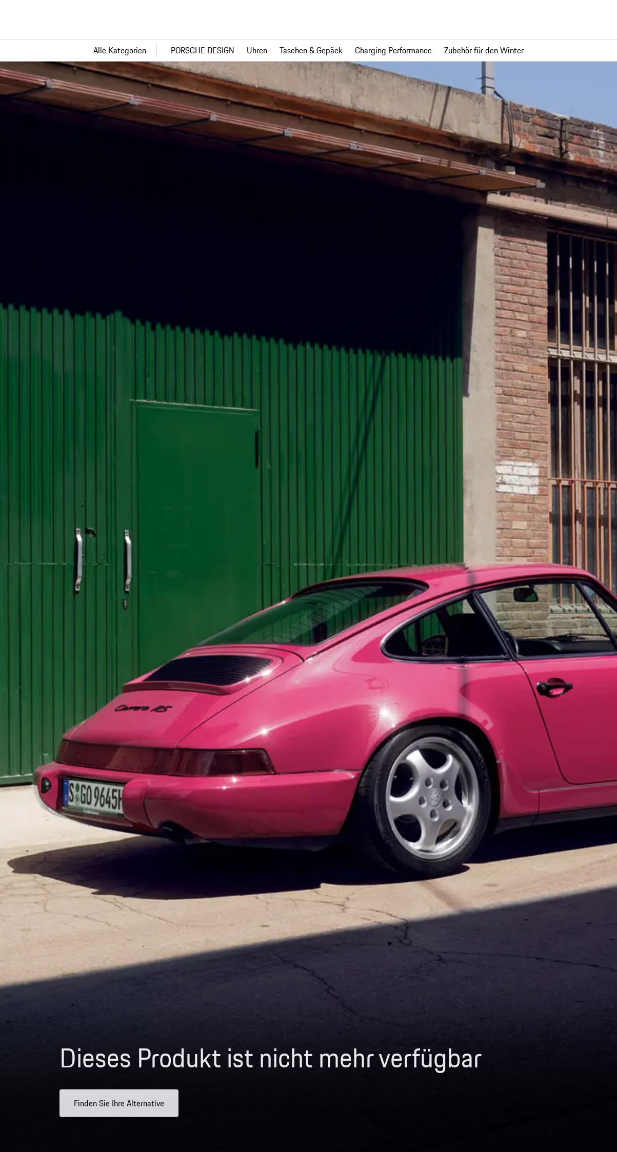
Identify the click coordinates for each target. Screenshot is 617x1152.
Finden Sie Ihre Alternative (119, 1108)
